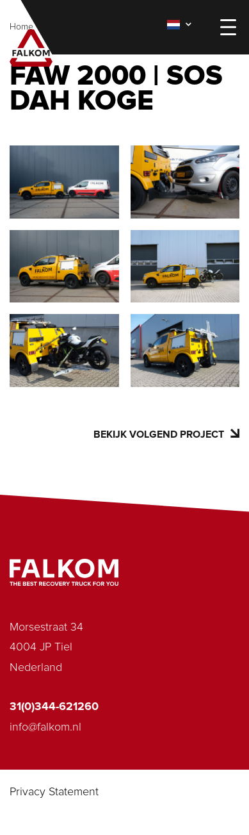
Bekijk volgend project (166, 434)
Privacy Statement (54, 792)
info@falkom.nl (45, 727)
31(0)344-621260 (54, 707)
